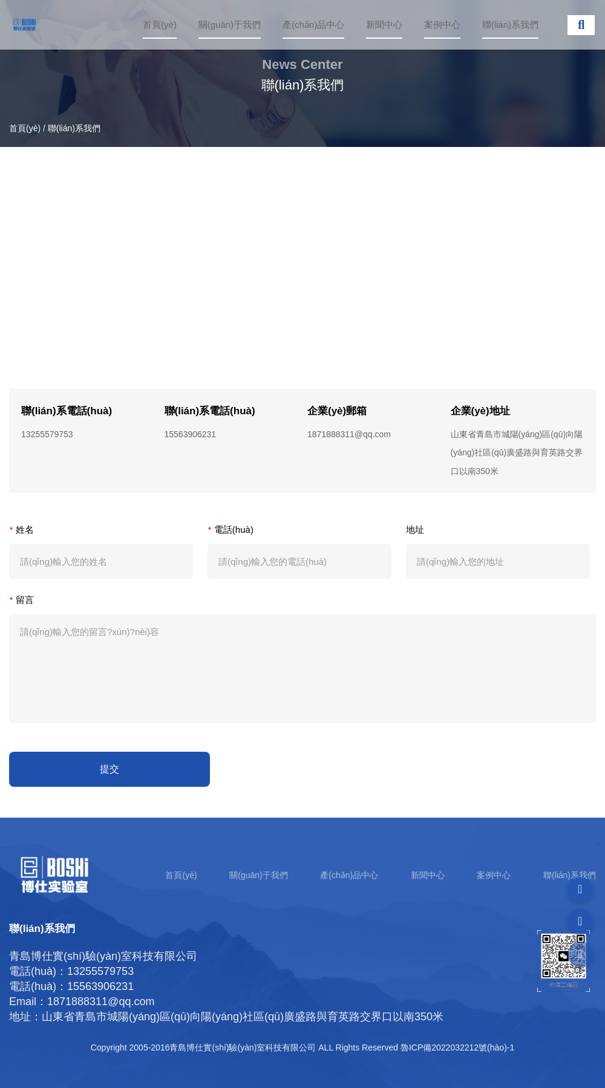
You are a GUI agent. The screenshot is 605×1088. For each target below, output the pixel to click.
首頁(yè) (160, 24)
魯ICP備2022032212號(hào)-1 (457, 1047)
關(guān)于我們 (229, 24)
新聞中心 (384, 24)
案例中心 (442, 24)
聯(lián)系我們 (510, 24)
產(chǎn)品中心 (313, 24)
